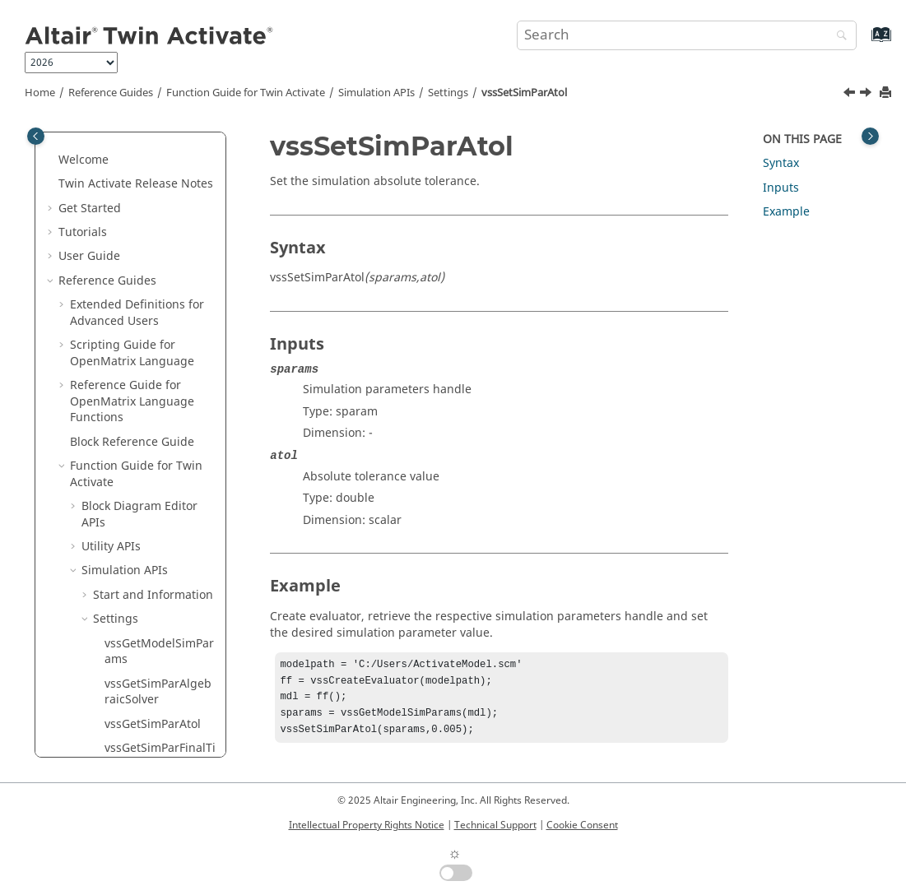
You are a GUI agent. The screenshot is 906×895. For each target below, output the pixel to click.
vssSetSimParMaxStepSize (158, 553)
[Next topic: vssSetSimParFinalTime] (867, 94)
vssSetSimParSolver (158, 650)
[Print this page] (887, 93)
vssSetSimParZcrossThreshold (159, 746)
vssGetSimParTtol (152, 215)
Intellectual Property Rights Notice (366, 825)
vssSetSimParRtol (152, 625)
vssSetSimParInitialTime (157, 472)
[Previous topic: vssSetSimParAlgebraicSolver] (850, 94)
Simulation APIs (376, 93)
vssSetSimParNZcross (158, 593)
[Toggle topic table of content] (870, 136)
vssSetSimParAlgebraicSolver (160, 328)
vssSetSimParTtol (151, 714)
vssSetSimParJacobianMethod (158, 513)
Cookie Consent (582, 825)
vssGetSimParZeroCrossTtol (158, 287)
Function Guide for (245, 93)
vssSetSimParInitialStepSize (157, 432)
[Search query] (687, 35)
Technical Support (495, 825)
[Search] (838, 37)
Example (786, 211)
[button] (98, 150)
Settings (448, 93)
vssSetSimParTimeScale (158, 682)
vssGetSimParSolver (159, 150)
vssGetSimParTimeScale (159, 183)
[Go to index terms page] (863, 42)
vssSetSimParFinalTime (159, 392)
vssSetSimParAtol (524, 93)
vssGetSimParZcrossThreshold (160, 247)
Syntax (781, 163)
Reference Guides (110, 93)
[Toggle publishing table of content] (35, 136)
